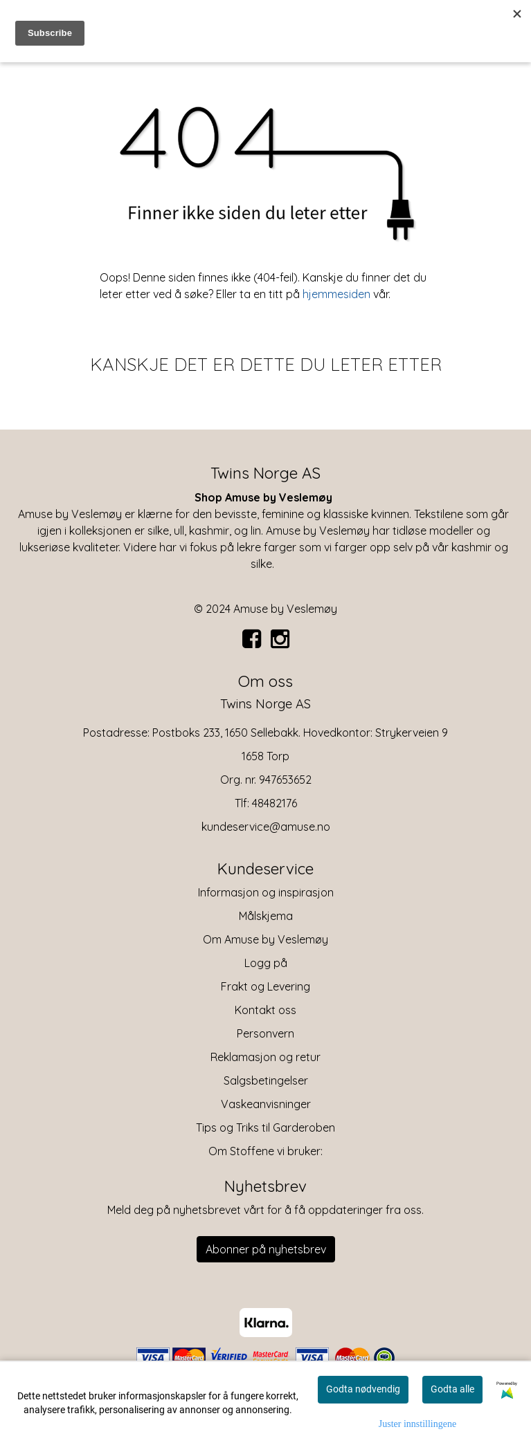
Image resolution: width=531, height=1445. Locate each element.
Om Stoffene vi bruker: (265, 1151)
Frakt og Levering (265, 986)
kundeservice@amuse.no (265, 827)
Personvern (265, 1033)
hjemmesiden (336, 294)
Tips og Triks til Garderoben (265, 1127)
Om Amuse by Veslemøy (265, 939)
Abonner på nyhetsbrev (266, 1249)
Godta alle (452, 1389)
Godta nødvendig (363, 1389)
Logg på (265, 963)
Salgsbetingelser (266, 1080)
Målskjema (266, 916)
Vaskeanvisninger (266, 1104)
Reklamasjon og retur (265, 1057)
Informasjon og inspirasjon (266, 892)
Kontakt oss (265, 1010)
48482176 (274, 803)
